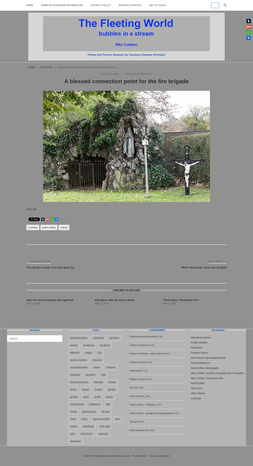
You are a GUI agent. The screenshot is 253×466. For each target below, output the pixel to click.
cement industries (78, 360)
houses (109, 397)
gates (86, 397)
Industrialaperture (200, 363)
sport (117, 419)
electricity (98, 382)
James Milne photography (205, 368)
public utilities (49, 227)
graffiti (97, 397)
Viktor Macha (198, 393)
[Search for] (34, 338)
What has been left (138, 430)
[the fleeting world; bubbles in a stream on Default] (215, 5)
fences (73, 389)
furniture (98, 389)
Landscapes (135, 370)
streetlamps (88, 426)
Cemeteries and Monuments (143, 336)
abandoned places (78, 338)
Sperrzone (196, 388)
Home (29, 5)
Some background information (62, 5)
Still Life (133, 387)
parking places (89, 412)
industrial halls (77, 404)
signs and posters (101, 419)
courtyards (75, 375)
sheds (73, 419)
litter (108, 404)
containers (110, 367)
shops (84, 419)
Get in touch (157, 5)
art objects (105, 345)
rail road (105, 412)
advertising (98, 338)
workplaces (75, 441)
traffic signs (104, 426)
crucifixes (46, 67)
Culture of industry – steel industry (146, 353)
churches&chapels (78, 367)
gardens (74, 397)
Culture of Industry (138, 345)
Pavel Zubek (198, 383)
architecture (88, 345)
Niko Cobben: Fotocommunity (207, 378)
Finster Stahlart (199, 342)
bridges (88, 353)
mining (73, 412)
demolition (90, 375)
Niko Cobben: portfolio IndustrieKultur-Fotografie (217, 373)
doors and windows (79, 382)
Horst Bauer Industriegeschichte (208, 357)
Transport (134, 421)
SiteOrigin (165, 456)
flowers (85, 389)
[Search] (58, 337)
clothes (96, 367)
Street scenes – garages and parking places (151, 413)
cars (100, 353)
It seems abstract (138, 362)
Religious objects (139, 74)
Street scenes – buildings (142, 404)
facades (112, 382)
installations (94, 404)
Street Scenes (136, 396)
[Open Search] (225, 5)
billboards (74, 353)
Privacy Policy (101, 5)
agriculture (114, 338)
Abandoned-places (201, 337)
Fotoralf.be (197, 347)
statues (64, 227)
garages (112, 389)
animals (73, 345)
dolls (103, 375)
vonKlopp (196, 398)
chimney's (97, 360)
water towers (87, 434)
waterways (103, 434)
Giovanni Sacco (199, 352)
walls (72, 434)
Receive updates (130, 5)
